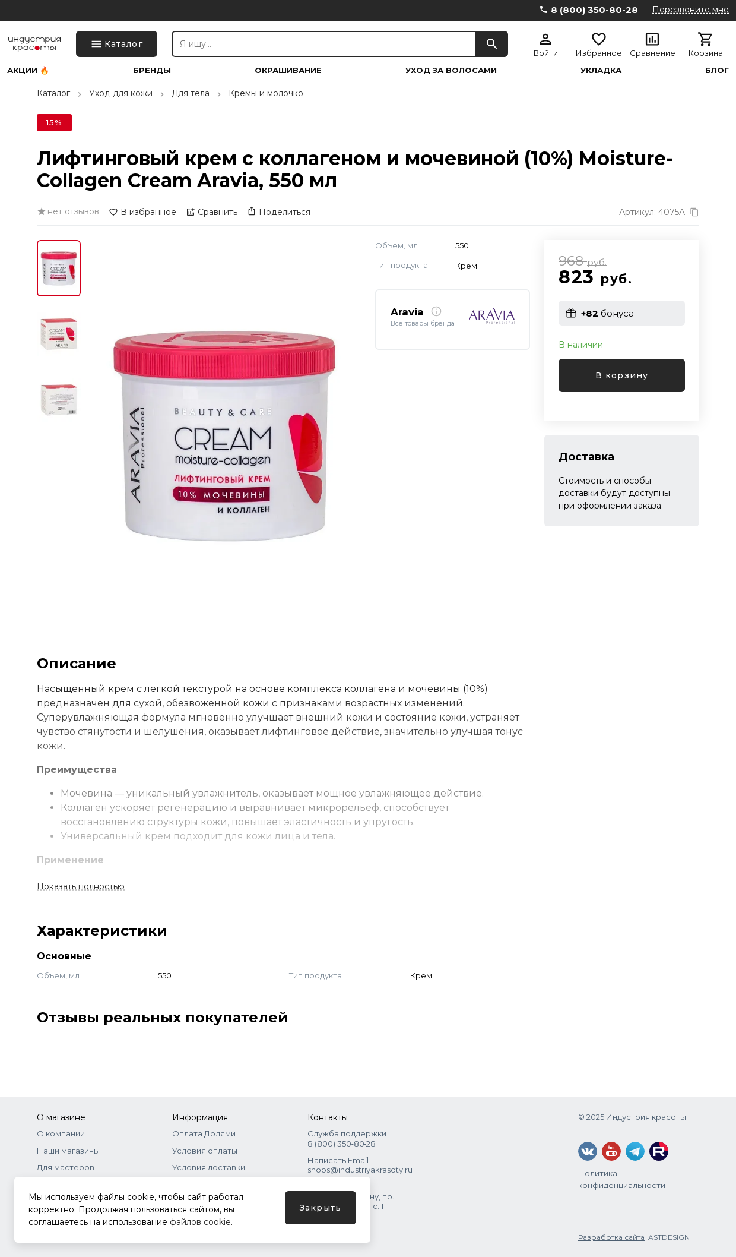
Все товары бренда (423, 323)
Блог (717, 70)
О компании (61, 1133)
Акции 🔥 (28, 70)
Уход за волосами (451, 70)
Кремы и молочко (266, 93)
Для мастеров (65, 1167)
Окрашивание (288, 70)
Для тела (191, 93)
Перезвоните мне (690, 9)
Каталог (53, 93)
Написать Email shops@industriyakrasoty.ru (360, 1164)
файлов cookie (200, 1222)
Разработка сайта (611, 1237)
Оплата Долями (204, 1133)
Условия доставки (208, 1167)
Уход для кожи (121, 93)
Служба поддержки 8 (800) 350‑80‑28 (346, 1138)
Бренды (152, 70)
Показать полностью (81, 886)
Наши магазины (68, 1150)
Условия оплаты (204, 1150)
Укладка (600, 70)
